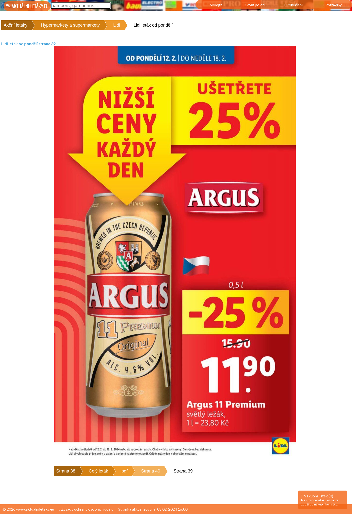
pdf (124, 471)
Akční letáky (15, 25)
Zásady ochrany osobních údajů (86, 509)
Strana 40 (150, 471)
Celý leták (98, 471)
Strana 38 (65, 471)
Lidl (116, 25)
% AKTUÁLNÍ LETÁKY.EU (27, 6)
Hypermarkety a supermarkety (70, 25)
